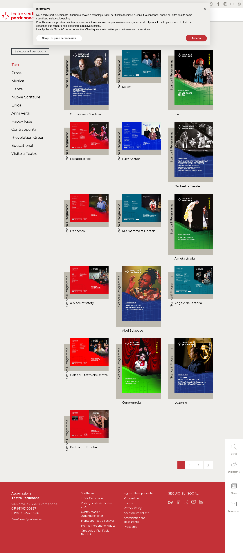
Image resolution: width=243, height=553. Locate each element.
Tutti (16, 65)
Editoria (129, 503)
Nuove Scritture (25, 97)
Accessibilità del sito (136, 513)
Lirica (16, 105)
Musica (17, 81)
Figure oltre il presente (138, 493)
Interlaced (35, 519)
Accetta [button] (196, 38)
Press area (130, 526)
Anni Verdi (20, 113)
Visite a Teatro (24, 153)
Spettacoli (87, 493)
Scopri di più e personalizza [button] (59, 38)
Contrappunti (23, 129)
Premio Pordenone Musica (98, 525)
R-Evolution (131, 498)
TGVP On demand (93, 498)
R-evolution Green (27, 137)
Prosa (16, 73)
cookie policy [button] (62, 18)
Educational (22, 145)
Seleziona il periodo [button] (29, 51)
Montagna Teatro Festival (97, 520)
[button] (234, 448)
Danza (17, 89)
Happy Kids (21, 121)
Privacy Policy (133, 508)
